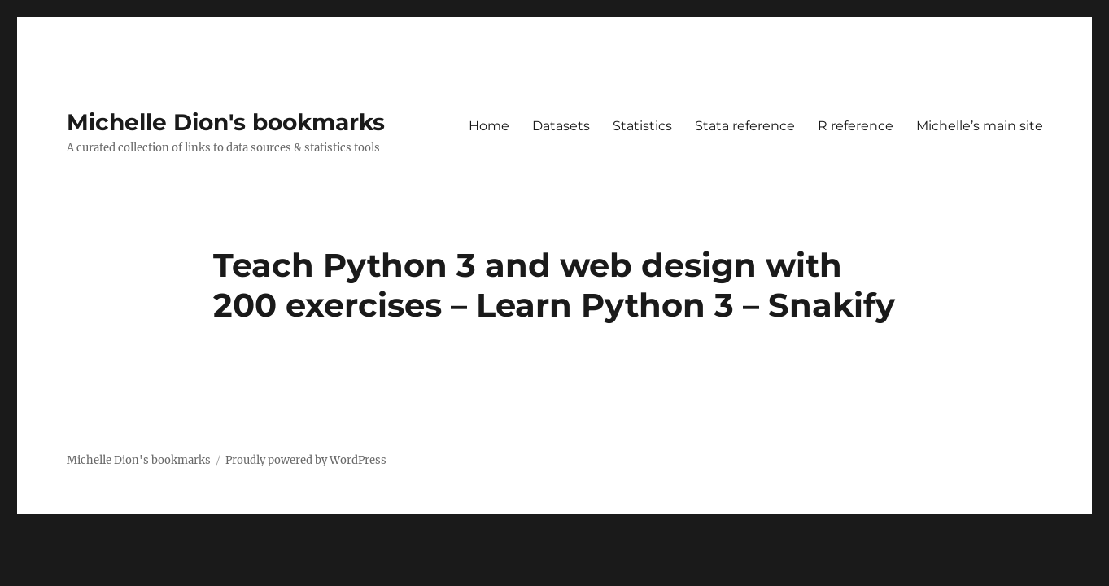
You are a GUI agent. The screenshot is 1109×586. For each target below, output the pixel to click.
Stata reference (745, 125)
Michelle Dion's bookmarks (226, 122)
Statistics (642, 125)
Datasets (561, 125)
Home (489, 125)
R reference (855, 125)
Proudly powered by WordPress (305, 460)
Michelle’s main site (979, 125)
